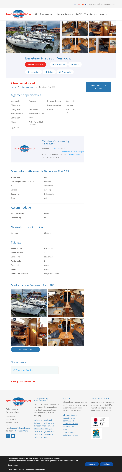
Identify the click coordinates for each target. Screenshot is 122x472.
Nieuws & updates (96, 4)
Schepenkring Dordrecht (43, 436)
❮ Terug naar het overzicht (23, 85)
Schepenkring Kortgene (43, 430)
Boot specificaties (24, 372)
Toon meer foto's (25, 351)
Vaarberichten (68, 428)
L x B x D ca (52, 111)
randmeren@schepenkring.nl (72, 153)
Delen (50, 73)
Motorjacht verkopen (71, 437)
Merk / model (17, 115)
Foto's (76, 66)
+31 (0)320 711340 (21, 433)
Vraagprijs (15, 103)
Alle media (66, 73)
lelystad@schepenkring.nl (20, 430)
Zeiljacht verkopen (70, 434)
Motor (14, 124)
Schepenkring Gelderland (44, 425)
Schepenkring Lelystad (43, 422)
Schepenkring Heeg (41, 439)
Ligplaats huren (69, 420)
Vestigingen (92, 15)
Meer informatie (36, 66)
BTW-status (16, 107)
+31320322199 (55, 150)
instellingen (12, 465)
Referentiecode (54, 103)
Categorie (15, 111)
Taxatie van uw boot (70, 425)
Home (13, 89)
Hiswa (65, 431)
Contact (106, 15)
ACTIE (81, 15)
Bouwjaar (15, 119)
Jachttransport (68, 423)
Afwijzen (106, 464)
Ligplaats (15, 129)
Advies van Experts (70, 417)
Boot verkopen (67, 15)
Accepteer (91, 464)
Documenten (33, 73)
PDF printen (60, 66)
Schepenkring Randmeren (44, 433)
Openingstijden (110, 4)
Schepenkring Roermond (44, 428)
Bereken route (74, 156)
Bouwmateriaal (54, 107)
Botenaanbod (49, 15)
